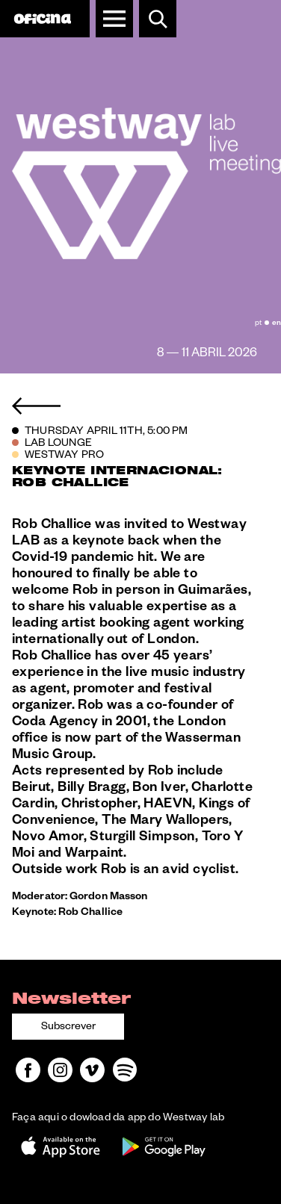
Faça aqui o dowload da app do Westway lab (118, 1119)
